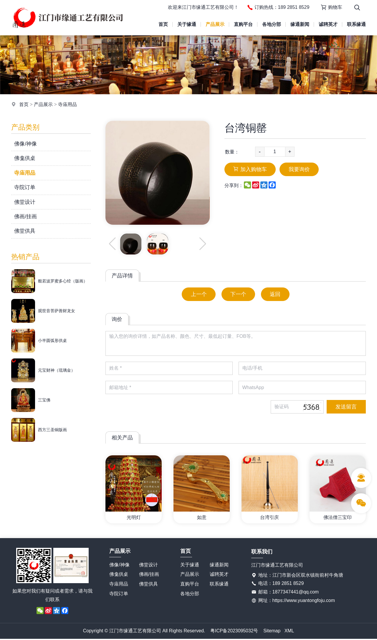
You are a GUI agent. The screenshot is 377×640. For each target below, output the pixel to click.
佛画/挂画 (25, 216)
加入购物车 (250, 169)
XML (289, 631)
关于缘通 (186, 24)
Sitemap (272, 631)
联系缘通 (356, 24)
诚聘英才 (328, 24)
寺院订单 (24, 187)
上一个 (198, 294)
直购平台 (243, 24)
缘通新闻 (299, 24)
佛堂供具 (24, 231)
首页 (163, 24)
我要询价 (299, 169)
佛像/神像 (25, 144)
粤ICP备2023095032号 (234, 631)
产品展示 (215, 24)
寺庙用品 (67, 104)
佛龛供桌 (24, 158)
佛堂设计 (24, 202)
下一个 (238, 294)
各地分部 (271, 24)
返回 (275, 294)
